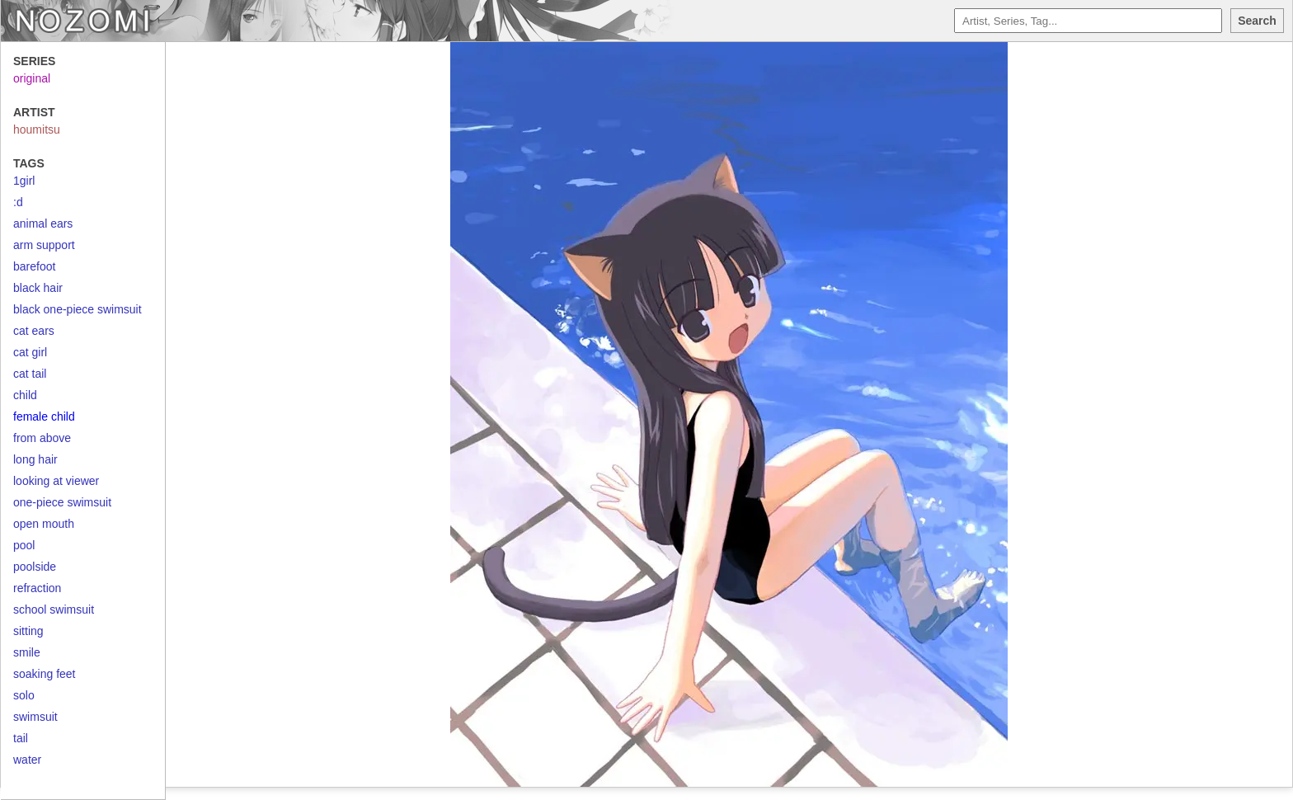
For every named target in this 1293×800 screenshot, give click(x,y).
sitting (28, 631)
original (31, 78)
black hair (38, 287)
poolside (34, 566)
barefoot (34, 266)
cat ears (33, 330)
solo (24, 695)
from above (42, 438)
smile (26, 652)
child (25, 395)
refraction (37, 588)
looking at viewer (56, 480)
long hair (35, 459)
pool (24, 545)
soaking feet (44, 673)
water (27, 759)
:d (18, 202)
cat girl (30, 352)
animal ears (43, 223)
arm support (44, 245)
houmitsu (36, 129)
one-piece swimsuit (62, 502)
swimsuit (35, 716)
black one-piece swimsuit (77, 309)
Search (1257, 20)
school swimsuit (53, 609)
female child (44, 416)
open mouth (43, 523)
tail (20, 738)
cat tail (29, 373)
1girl (24, 180)
